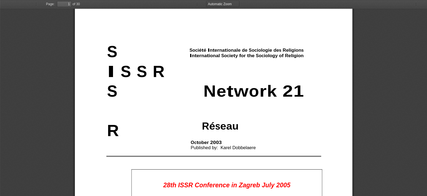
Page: (50, 4)
